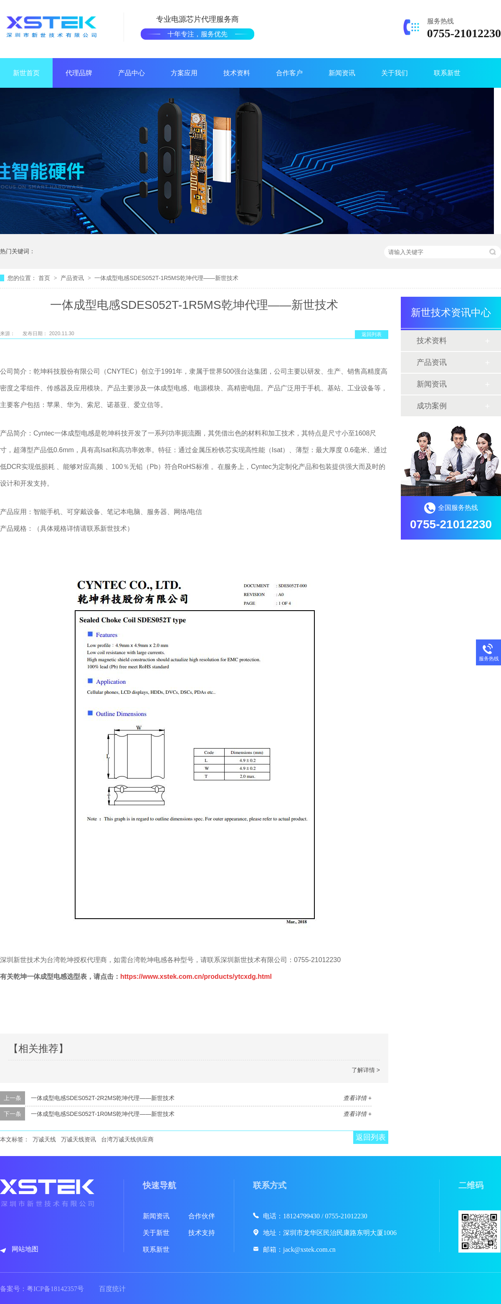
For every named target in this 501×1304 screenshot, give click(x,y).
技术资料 (236, 72)
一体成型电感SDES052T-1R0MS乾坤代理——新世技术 (103, 1113)
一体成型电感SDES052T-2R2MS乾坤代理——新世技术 (103, 1098)
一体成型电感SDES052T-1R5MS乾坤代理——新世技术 (166, 278)
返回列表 (372, 334)
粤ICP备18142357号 (55, 1288)
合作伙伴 (201, 1216)
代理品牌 (79, 72)
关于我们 (394, 72)
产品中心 (131, 72)
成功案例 (432, 406)
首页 (45, 278)
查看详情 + (357, 1098)
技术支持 (201, 1232)
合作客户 (289, 72)
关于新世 (156, 1232)
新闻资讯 (342, 72)
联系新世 (447, 72)
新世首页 (26, 72)
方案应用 (184, 72)
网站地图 (25, 1249)
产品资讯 (73, 278)
